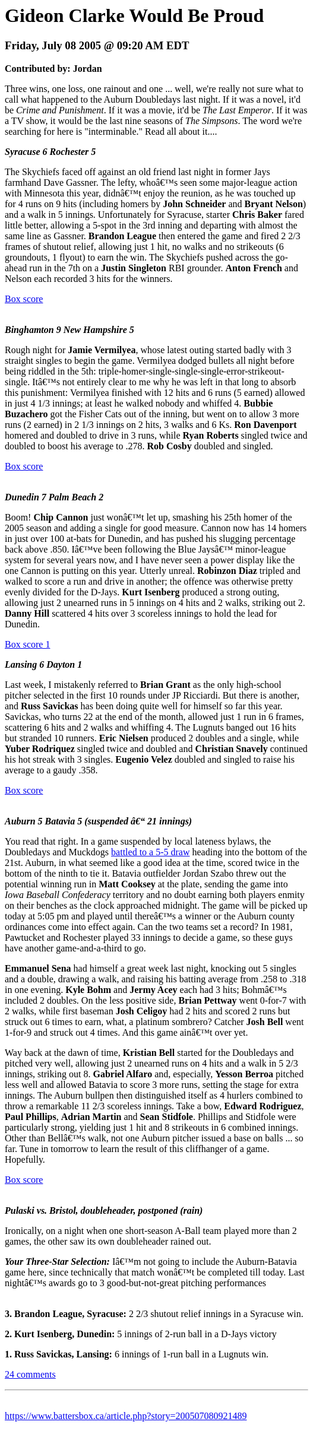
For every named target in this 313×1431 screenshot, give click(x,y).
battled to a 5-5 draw (150, 852)
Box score (24, 299)
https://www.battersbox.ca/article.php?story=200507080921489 (125, 1416)
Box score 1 (27, 644)
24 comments (30, 1374)
